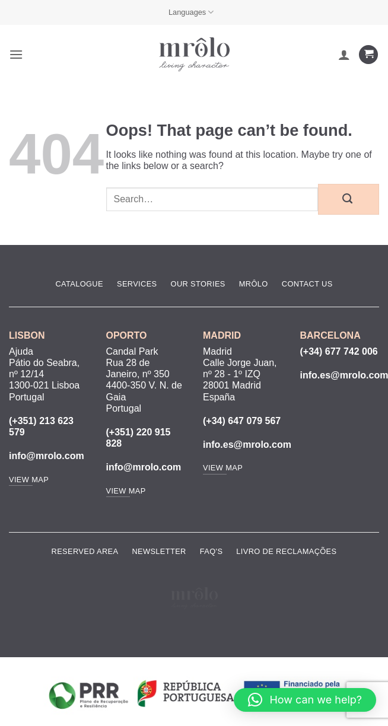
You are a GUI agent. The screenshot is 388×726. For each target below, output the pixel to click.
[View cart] (368, 55)
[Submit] (348, 199)
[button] (16, 54)
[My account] (344, 55)
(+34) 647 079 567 (242, 421)
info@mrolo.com (46, 456)
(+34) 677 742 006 (339, 351)
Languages (191, 12)
